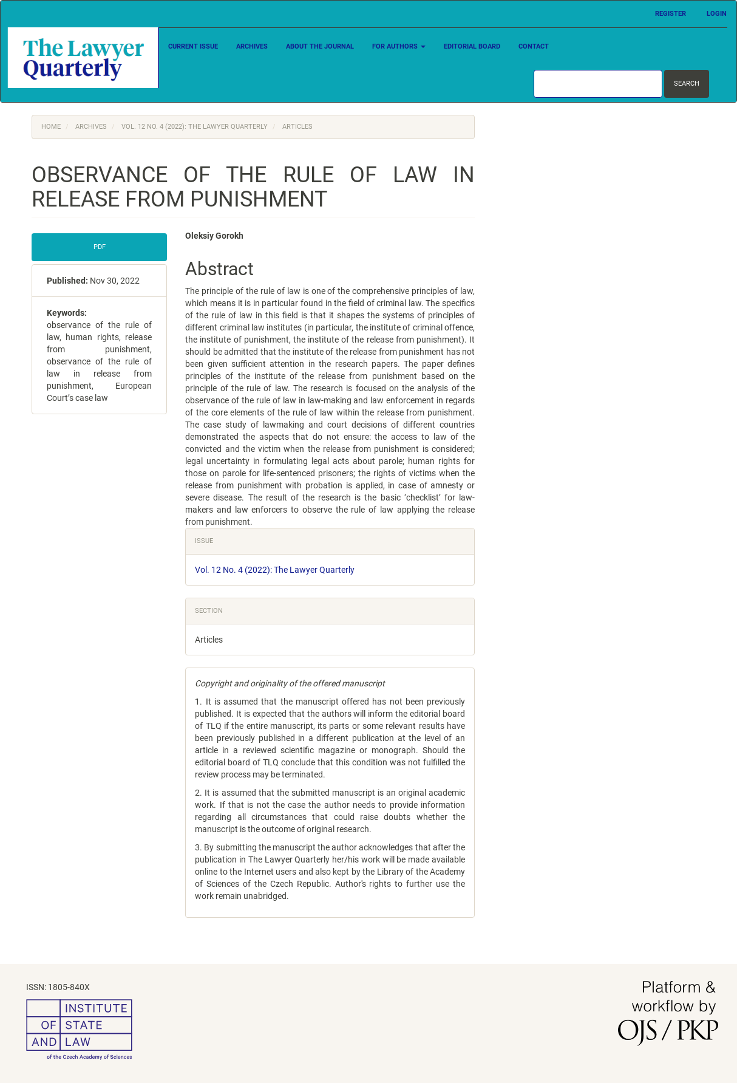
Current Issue (193, 46)
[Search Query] (598, 84)
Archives (252, 46)
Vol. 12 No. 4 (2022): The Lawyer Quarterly (194, 127)
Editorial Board (472, 46)
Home (51, 127)
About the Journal (320, 46)
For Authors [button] (399, 46)
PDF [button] (99, 247)
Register (670, 14)
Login (717, 14)
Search (686, 83)
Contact (533, 46)
